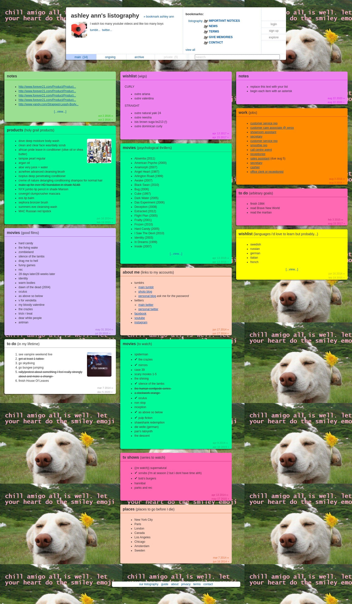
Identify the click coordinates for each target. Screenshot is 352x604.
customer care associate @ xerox (272, 127)
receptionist (257, 154)
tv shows (145, 457)
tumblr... (96, 30)
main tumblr (146, 287)
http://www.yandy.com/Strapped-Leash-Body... (48, 104)
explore (273, 37)
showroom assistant (263, 132)
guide (164, 584)
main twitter (145, 305)
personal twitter (148, 309)
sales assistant (260, 158)
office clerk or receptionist (267, 171)
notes (12, 76)
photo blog (145, 291)
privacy (185, 584)
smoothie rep (258, 145)
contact (208, 584)
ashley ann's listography (105, 15)
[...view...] (60, 111)
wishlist (136, 76)
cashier (255, 167)
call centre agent (261, 149)
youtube (139, 318)
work (249, 112)
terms (197, 584)
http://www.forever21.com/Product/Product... (47, 86)
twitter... (107, 30)
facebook (140, 313)
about (174, 584)
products (32, 130)
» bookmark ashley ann (159, 16)
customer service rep (263, 123)
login (274, 24)
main (81, 57)
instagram (140, 322)
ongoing (111, 57)
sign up (274, 30)
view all (190, 50)
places (150, 509)
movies (24, 233)
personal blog (147, 296)
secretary (256, 136)
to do (24, 344)
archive (141, 57)
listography (195, 21)
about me (149, 272)
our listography (148, 584)
